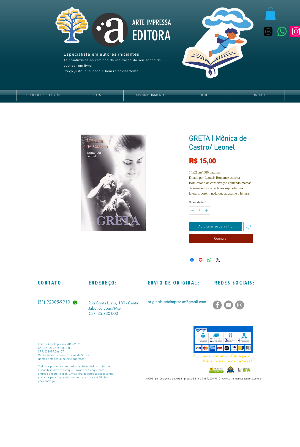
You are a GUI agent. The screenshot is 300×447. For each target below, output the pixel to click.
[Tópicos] (268, 31)
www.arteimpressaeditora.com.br (242, 378)
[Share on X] (218, 260)
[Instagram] (239, 305)
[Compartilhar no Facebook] (192, 260)
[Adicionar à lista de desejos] (248, 226)
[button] (270, 13)
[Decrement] (192, 210)
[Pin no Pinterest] (200, 260)
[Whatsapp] (282, 31)
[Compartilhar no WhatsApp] (209, 260)
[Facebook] (217, 305)
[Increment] (207, 210)
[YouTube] (228, 305)
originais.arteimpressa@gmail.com (177, 301)
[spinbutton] (199, 210)
